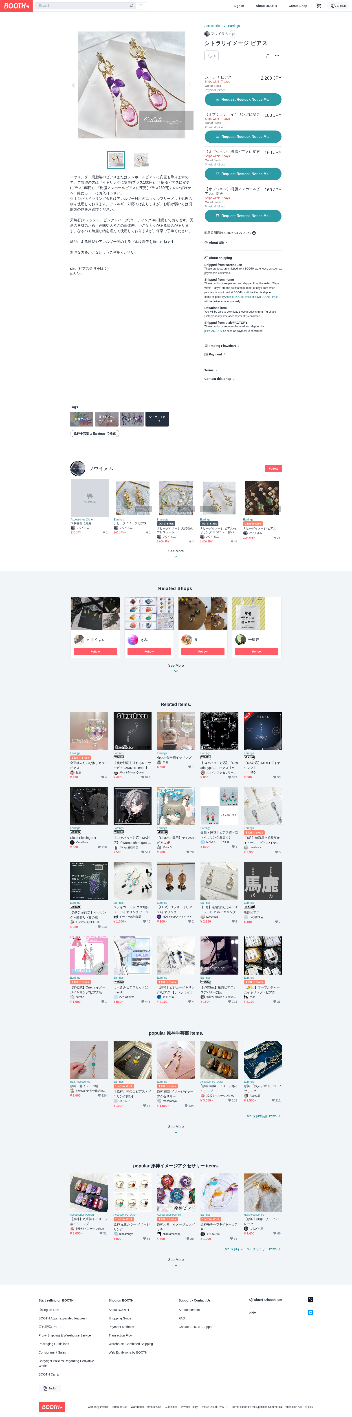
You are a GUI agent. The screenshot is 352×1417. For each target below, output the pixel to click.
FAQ (182, 1318)
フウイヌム (101, 468)
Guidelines (171, 1407)
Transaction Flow (120, 1335)
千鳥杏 (253, 640)
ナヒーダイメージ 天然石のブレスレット (175, 530)
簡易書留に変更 (81, 523)
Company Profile (98, 1407)
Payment (215, 354)
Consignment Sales (52, 1352)
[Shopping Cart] (319, 6)
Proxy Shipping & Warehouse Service (65, 1335)
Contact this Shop (217, 379)
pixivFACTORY (213, 331)
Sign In (239, 5)
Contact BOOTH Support (196, 1327)
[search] (131, 6)
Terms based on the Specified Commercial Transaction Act (267, 1407)
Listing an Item (49, 1310)
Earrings (234, 26)
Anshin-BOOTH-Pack (238, 296)
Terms (208, 370)
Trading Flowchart (222, 346)
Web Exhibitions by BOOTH (128, 1352)
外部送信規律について (214, 1407)
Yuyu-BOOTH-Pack (266, 296)
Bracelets (162, 519)
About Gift (216, 242)
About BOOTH (266, 5)
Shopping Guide (120, 1318)
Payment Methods (121, 1327)
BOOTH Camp (49, 1374)
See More (176, 669)
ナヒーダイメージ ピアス (130, 523)
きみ (144, 640)
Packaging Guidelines (54, 1344)
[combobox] (85, 5)
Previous (73, 85)
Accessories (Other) (83, 519)
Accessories (212, 26)
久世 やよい (96, 640)
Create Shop (298, 5)
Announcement (189, 1310)
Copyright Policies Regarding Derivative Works (66, 1363)
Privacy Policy (189, 1407)
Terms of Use (119, 1407)
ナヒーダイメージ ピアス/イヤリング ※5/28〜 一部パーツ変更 (218, 530)
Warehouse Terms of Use (146, 1407)
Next (190, 85)
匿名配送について (51, 1327)
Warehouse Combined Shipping (131, 1344)
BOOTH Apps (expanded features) (63, 1318)
